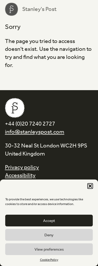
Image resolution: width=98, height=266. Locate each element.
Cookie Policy (49, 260)
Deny (49, 235)
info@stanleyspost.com (34, 131)
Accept (49, 220)
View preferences (49, 249)
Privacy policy (22, 167)
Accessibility (20, 175)
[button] (90, 186)
